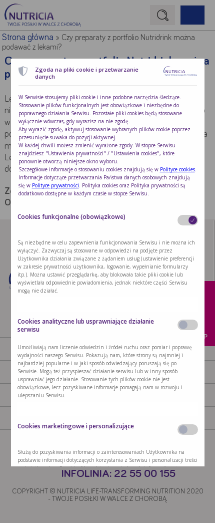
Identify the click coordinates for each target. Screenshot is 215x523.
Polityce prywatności (55, 185)
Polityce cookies (177, 169)
